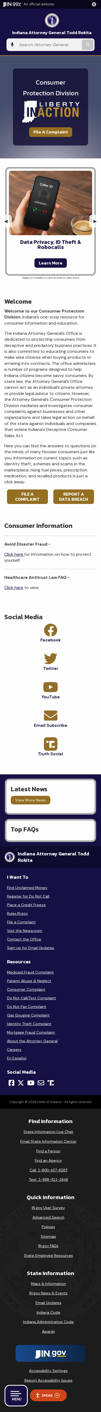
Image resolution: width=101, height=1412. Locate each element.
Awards (48, 1331)
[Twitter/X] (21, 1083)
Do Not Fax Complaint (26, 1006)
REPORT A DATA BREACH (73, 496)
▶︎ (97, 221)
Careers (14, 1049)
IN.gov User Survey (48, 1207)
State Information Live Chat (48, 1131)
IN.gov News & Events (48, 1293)
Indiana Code (48, 1312)
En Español (16, 1058)
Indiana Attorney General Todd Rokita (52, 32)
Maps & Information (48, 1283)
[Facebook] (11, 1083)
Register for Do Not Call (28, 896)
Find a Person (48, 1151)
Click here (14, 554)
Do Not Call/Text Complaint (31, 998)
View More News (30, 800)
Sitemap (48, 1236)
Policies (48, 1226)
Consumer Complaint (26, 989)
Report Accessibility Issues (48, 1380)
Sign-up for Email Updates (30, 947)
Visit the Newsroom (24, 930)
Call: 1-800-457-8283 (48, 1170)
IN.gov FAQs (48, 1245)
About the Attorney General (32, 1041)
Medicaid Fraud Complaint (30, 972)
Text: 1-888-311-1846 (48, 1179)
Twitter (50, 668)
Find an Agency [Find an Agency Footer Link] (48, 1160)
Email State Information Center (48, 1141)
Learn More (50, 263)
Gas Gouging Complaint (28, 1015)
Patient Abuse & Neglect (29, 980)
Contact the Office (24, 939)
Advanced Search (48, 1217)
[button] (95, 4)
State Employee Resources (48, 1255)
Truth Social (50, 754)
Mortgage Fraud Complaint (31, 1032)
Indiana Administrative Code (48, 1321)
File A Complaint (50, 132)
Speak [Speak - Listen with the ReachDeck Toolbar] (47, 1395)
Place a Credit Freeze (26, 904)
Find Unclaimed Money (27, 887)
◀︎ (8, 221)
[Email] (41, 1083)
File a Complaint (21, 922)
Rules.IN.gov (17, 913)
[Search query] (48, 44)
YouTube (50, 697)
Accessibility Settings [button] (48, 1370)
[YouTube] (30, 1083)
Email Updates (48, 1302)
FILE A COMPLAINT (27, 496)
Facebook (50, 640)
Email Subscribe (50, 725)
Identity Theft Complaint (29, 1023)
